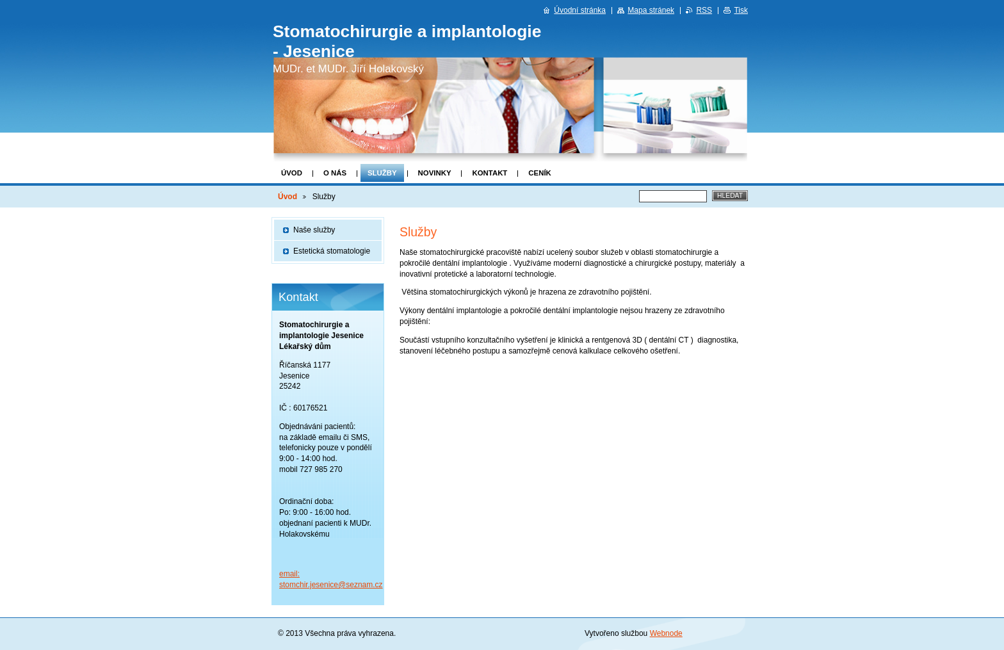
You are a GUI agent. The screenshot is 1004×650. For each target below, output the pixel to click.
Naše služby (314, 229)
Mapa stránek (651, 10)
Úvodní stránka (580, 10)
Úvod (291, 173)
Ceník (539, 173)
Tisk (741, 10)
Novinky (434, 173)
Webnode (666, 633)
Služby (382, 173)
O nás (334, 173)
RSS (704, 10)
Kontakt (489, 173)
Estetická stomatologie (331, 251)
